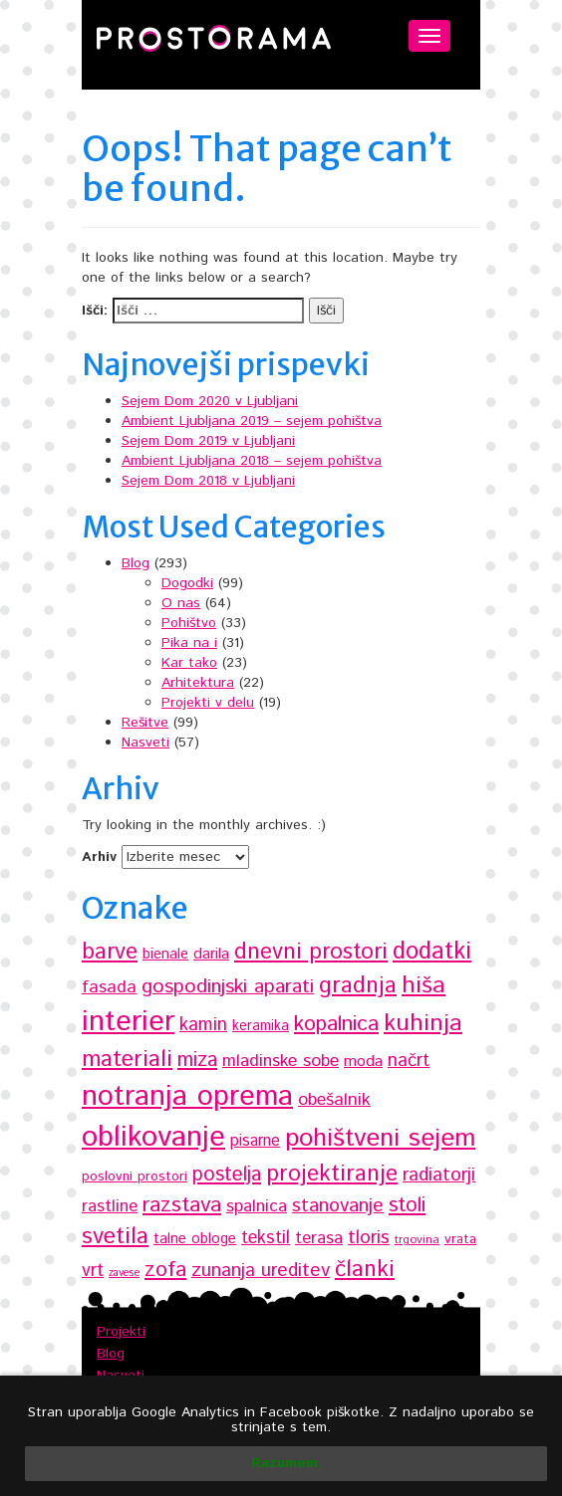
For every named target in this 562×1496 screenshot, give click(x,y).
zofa (165, 1269)
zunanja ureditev (260, 1270)
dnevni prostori (311, 952)
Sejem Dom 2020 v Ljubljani (210, 401)
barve (110, 952)
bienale (165, 954)
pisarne (255, 1141)
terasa (319, 1238)
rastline (110, 1206)
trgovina (417, 1239)
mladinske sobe (280, 1061)
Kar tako (189, 663)
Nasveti (145, 742)
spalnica (256, 1206)
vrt (93, 1271)
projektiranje (332, 1174)
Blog (135, 563)
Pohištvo (188, 623)
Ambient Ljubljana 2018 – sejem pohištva (252, 461)
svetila (115, 1236)
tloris (369, 1237)
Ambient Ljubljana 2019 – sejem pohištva (252, 421)
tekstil (265, 1238)
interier (128, 1022)
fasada (109, 987)
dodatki (432, 951)
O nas (180, 603)
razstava (181, 1204)
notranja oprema (187, 1096)
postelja (226, 1175)
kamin (203, 1024)
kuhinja (423, 1023)
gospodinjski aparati (227, 986)
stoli (407, 1205)
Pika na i (189, 643)
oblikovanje (153, 1137)
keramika (260, 1026)
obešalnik (334, 1100)
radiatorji (439, 1175)
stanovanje (338, 1205)
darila (211, 954)
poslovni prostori (134, 1176)
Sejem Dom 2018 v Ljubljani (208, 481)
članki (365, 1269)
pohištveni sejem (380, 1138)
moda (363, 1061)
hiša (423, 985)
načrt (408, 1060)
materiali (127, 1059)
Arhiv (99, 857)
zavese (124, 1273)
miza (197, 1060)
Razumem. (286, 1463)
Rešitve (145, 723)
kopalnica (336, 1023)
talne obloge (194, 1238)
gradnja (358, 985)
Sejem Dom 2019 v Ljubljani (208, 441)
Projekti (121, 1332)
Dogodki (187, 583)
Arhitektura (197, 683)
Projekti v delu (207, 703)
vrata (460, 1239)
